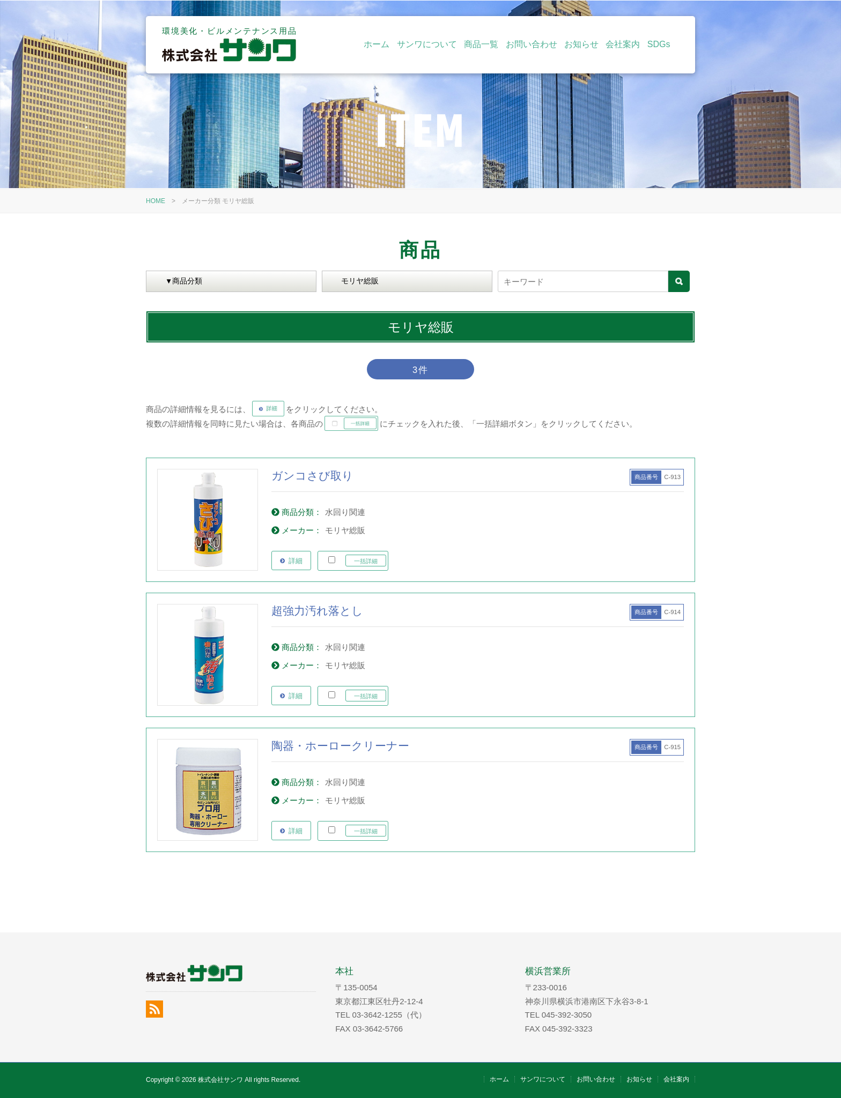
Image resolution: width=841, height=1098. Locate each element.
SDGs (658, 44)
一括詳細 (366, 561)
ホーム (376, 44)
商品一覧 (481, 44)
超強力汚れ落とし (317, 610)
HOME (155, 201)
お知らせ (581, 44)
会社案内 (623, 44)
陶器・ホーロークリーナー (340, 746)
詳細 (296, 561)
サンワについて (427, 44)
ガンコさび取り (312, 475)
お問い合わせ (531, 44)
